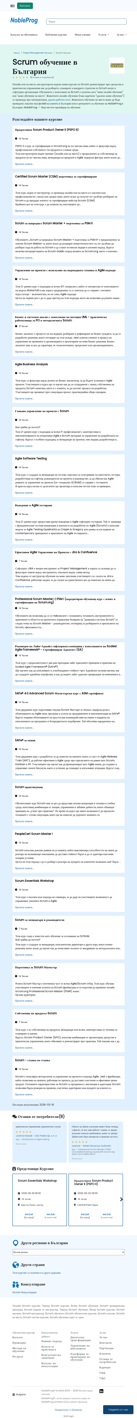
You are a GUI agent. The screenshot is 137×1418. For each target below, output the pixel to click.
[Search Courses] (86, 22)
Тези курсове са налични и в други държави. (36, 1273)
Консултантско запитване (51, 1356)
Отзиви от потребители (107, 1360)
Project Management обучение (37, 52)
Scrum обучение (63, 52)
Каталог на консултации (49, 1364)
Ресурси (17, 1356)
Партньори (106, 1348)
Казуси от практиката (48, 1348)
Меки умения (82, 35)
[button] (121, 1199)
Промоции (19, 1343)
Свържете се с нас (118, 1409)
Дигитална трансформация (80, 1338)
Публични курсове (56, 35)
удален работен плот (59, 100)
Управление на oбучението (80, 1347)
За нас (121, 35)
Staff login (69, 1416)
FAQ (102, 1373)
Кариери (105, 1367)
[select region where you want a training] (68, 1252)
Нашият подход (51, 1341)
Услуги (102, 35)
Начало (17, 52)
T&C (102, 1378)
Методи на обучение (19, 1349)
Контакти (25, 6)
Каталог (17, 1337)
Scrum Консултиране (24, 1292)
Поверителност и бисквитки (68, 1409)
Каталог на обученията (23, 35)
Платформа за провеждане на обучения (80, 1357)
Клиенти (105, 1354)
